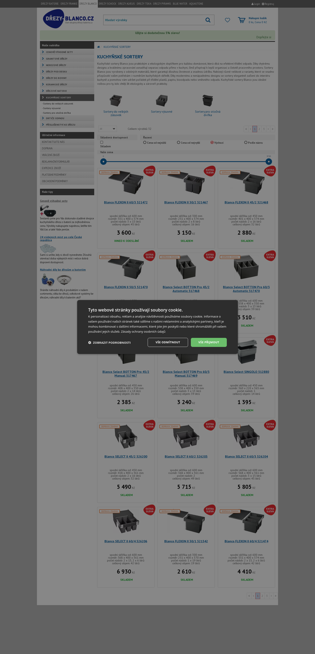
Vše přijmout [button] (208, 342)
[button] (109, 342)
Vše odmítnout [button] (167, 342)
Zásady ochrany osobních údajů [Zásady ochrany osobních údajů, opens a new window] (143, 331)
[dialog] (157, 327)
